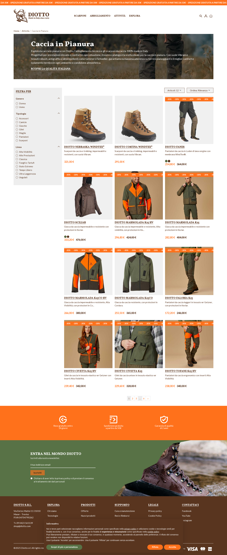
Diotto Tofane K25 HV (180, 371)
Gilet (21, 129)
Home (16, 31)
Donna (22, 103)
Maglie (22, 133)
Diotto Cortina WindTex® (133, 147)
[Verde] (166, 161)
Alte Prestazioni (27, 155)
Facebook (186, 511)
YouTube (186, 515)
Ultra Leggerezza (27, 173)
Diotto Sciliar (75, 222)
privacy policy (64, 478)
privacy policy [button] (130, 529)
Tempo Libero (25, 170)
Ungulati (23, 177)
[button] (200, 16)
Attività (25, 31)
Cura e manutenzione (125, 511)
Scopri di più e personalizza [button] (64, 547)
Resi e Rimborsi (122, 515)
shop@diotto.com (22, 526)
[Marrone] (169, 161)
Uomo (22, 107)
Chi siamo (52, 511)
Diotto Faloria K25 (179, 298)
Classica (23, 159)
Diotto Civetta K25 (128, 371)
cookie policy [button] (153, 532)
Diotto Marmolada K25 (182, 222)
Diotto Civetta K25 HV (80, 371)
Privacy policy (155, 511)
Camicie (23, 122)
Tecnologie (52, 515)
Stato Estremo (26, 166)
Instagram (187, 520)
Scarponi (23, 140)
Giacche (23, 125)
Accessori (24, 118)
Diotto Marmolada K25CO (134, 298)
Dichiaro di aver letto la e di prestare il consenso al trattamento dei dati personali (64, 480)
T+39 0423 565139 (23, 523)
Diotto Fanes (175, 147)
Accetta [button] (172, 547)
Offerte (84, 511)
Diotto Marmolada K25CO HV (85, 298)
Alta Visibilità (25, 151)
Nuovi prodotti (88, 515)
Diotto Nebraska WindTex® (84, 147)
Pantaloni (24, 136)
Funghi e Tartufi (26, 162)
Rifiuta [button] (155, 547)
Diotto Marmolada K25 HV (134, 222)
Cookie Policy (155, 515)
